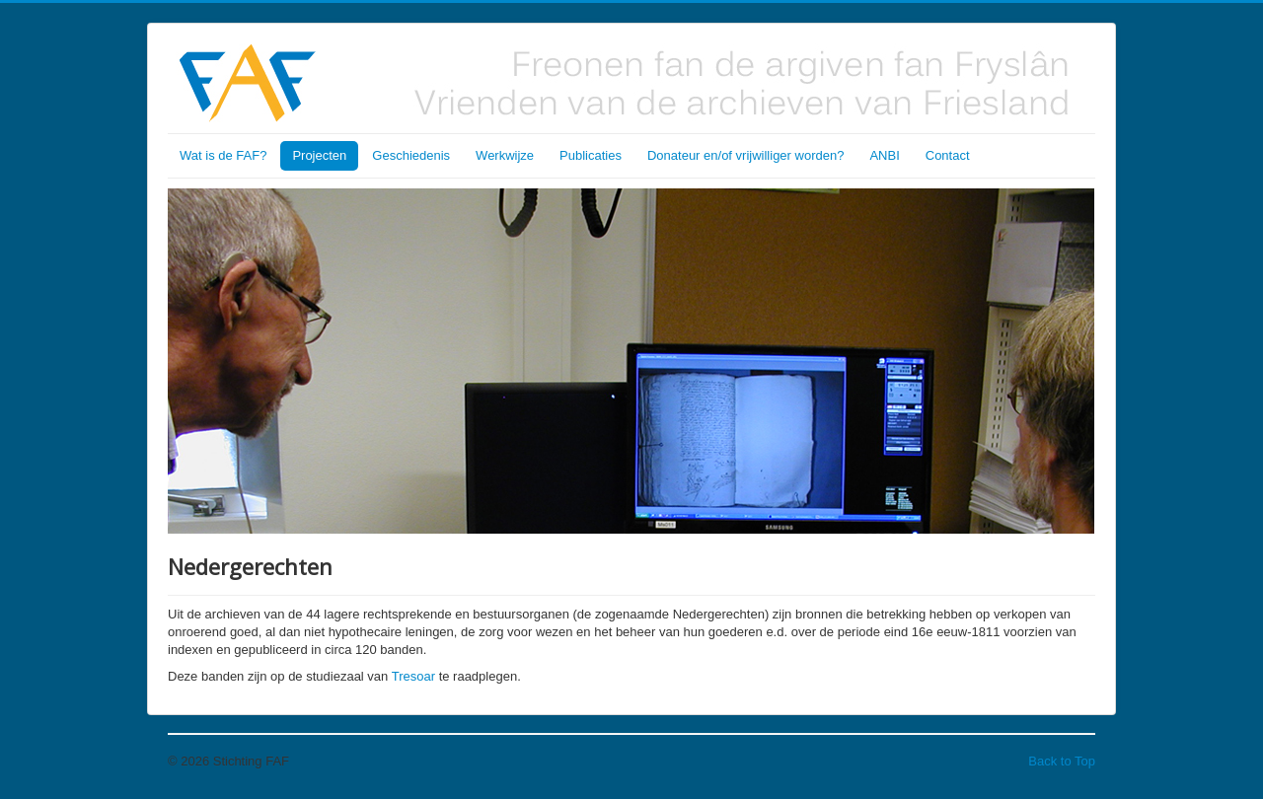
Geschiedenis (411, 155)
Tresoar (413, 676)
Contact (948, 155)
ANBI (884, 155)
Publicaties (590, 155)
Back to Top (1061, 761)
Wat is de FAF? (223, 155)
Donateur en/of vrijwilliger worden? (745, 155)
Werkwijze (505, 155)
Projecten (319, 155)
